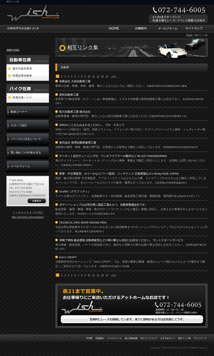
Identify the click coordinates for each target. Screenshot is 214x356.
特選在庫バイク (22, 97)
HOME (115, 29)
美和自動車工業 (69, 94)
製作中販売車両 (22, 68)
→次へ (113, 76)
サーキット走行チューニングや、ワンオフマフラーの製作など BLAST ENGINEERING (113, 156)
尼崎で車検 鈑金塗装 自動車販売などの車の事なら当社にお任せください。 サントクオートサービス (121, 240)
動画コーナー (19, 111)
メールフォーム (167, 29)
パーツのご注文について (26, 139)
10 (89, 76)
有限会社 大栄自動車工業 (74, 81)
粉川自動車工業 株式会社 (74, 111)
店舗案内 (140, 29)
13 (102, 76)
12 (98, 76)
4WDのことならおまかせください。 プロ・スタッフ (91, 125)
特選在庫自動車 (22, 75)
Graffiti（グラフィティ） (74, 191)
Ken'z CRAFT (68, 257)
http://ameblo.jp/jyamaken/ (27, 217)
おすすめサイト (167, 338)
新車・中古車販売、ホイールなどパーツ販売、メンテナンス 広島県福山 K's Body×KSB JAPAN (119, 173)
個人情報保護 (131, 338)
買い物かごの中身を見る (26, 152)
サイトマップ (194, 29)
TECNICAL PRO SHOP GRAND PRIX (83, 222)
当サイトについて (148, 338)
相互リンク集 (184, 338)
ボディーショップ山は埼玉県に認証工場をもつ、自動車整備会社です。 (103, 204)
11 (93, 76)
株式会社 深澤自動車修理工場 (77, 142)
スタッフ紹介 (19, 125)
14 (107, 76)
